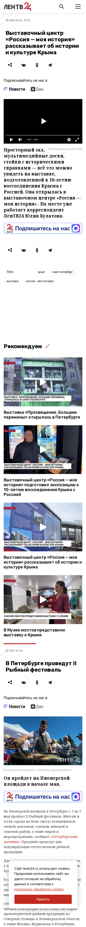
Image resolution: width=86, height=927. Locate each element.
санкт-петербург (62, 272)
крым (41, 272)
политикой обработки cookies (39, 889)
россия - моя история (40, 281)
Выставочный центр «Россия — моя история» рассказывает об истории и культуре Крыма (43, 562)
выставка (13, 281)
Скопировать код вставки (65, 149)
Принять (43, 899)
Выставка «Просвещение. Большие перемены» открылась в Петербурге (42, 415)
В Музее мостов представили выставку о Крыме (34, 632)
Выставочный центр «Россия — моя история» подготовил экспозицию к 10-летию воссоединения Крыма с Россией (41, 487)
